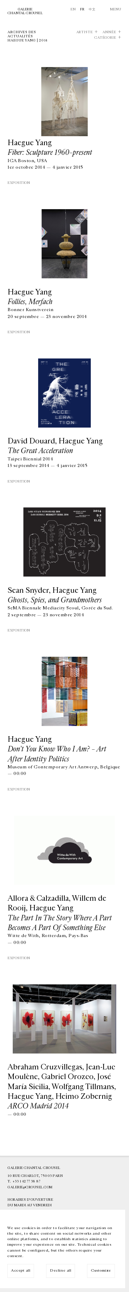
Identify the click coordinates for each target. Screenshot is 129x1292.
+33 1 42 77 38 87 (26, 1181)
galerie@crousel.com (30, 1187)
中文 (92, 9)
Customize (101, 1270)
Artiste (84, 32)
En (73, 9)
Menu (115, 9)
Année (109, 32)
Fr (82, 9)
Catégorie (105, 38)
